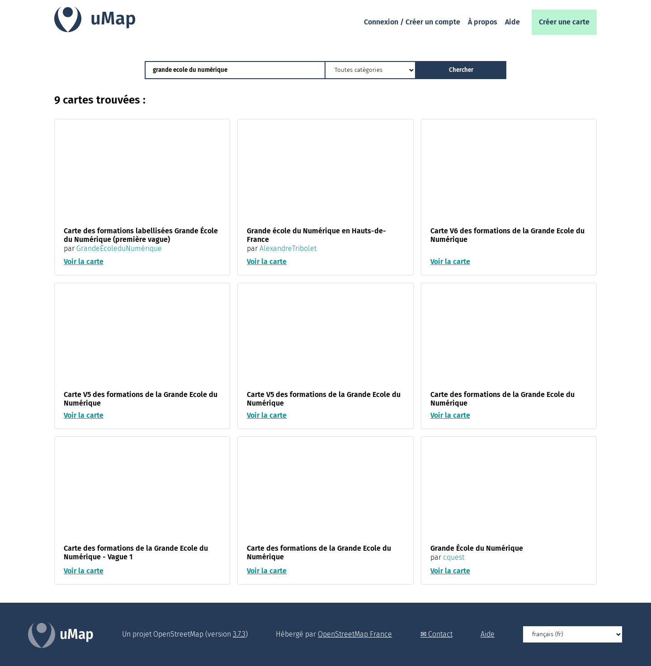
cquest (453, 557)
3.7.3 (239, 634)
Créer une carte (564, 22)
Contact (440, 634)
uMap (113, 18)
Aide (512, 22)
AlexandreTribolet (287, 248)
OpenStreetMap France (355, 634)
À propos (482, 22)
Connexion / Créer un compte (412, 22)
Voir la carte (84, 262)
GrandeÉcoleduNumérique (119, 248)
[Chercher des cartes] (235, 70)
